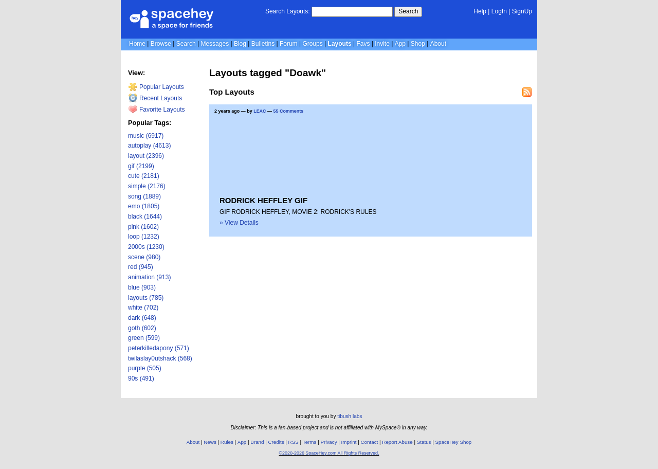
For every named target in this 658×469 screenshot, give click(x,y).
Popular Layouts (156, 87)
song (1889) (144, 196)
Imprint (349, 442)
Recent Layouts (155, 98)
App (400, 43)
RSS (293, 442)
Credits (276, 442)
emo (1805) (143, 206)
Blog (240, 43)
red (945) (140, 266)
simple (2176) (147, 186)
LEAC (259, 111)
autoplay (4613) (149, 145)
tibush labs (349, 416)
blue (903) (142, 287)
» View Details (239, 222)
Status (424, 442)
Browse (161, 43)
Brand (257, 442)
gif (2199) (141, 166)
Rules (227, 442)
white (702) (143, 307)
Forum (289, 43)
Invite (382, 43)
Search (408, 11)
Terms (310, 442)
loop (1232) (143, 236)
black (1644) (145, 216)
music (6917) (145, 135)
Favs (363, 43)
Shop (418, 43)
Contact (369, 442)
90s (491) (141, 378)
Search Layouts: (287, 11)
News (210, 442)
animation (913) (149, 277)
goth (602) (142, 328)
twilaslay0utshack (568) (160, 358)
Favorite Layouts (157, 109)
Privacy (328, 442)
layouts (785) (145, 297)
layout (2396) (146, 155)
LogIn (499, 11)
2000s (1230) (146, 246)
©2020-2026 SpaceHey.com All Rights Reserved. (329, 453)
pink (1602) (143, 226)
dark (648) (142, 317)
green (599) (144, 337)
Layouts (340, 43)
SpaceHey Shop (453, 442)
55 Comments (288, 111)
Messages (214, 43)
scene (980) (144, 257)
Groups (312, 43)
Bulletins (263, 43)
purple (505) (144, 368)
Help (479, 11)
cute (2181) (143, 175)
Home (137, 43)
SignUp (522, 11)
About (438, 43)
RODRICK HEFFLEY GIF (263, 200)
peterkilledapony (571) (158, 348)
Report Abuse (397, 442)
